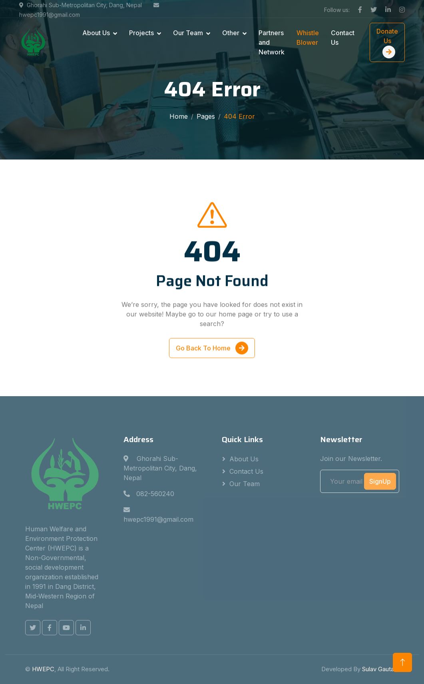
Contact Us (342, 37)
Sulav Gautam (380, 669)
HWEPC (43, 669)
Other (230, 33)
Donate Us (387, 42)
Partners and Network (272, 42)
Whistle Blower (308, 37)
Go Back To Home (212, 349)
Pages (206, 116)
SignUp (380, 481)
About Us (96, 33)
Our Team (188, 33)
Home (178, 116)
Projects (141, 33)
